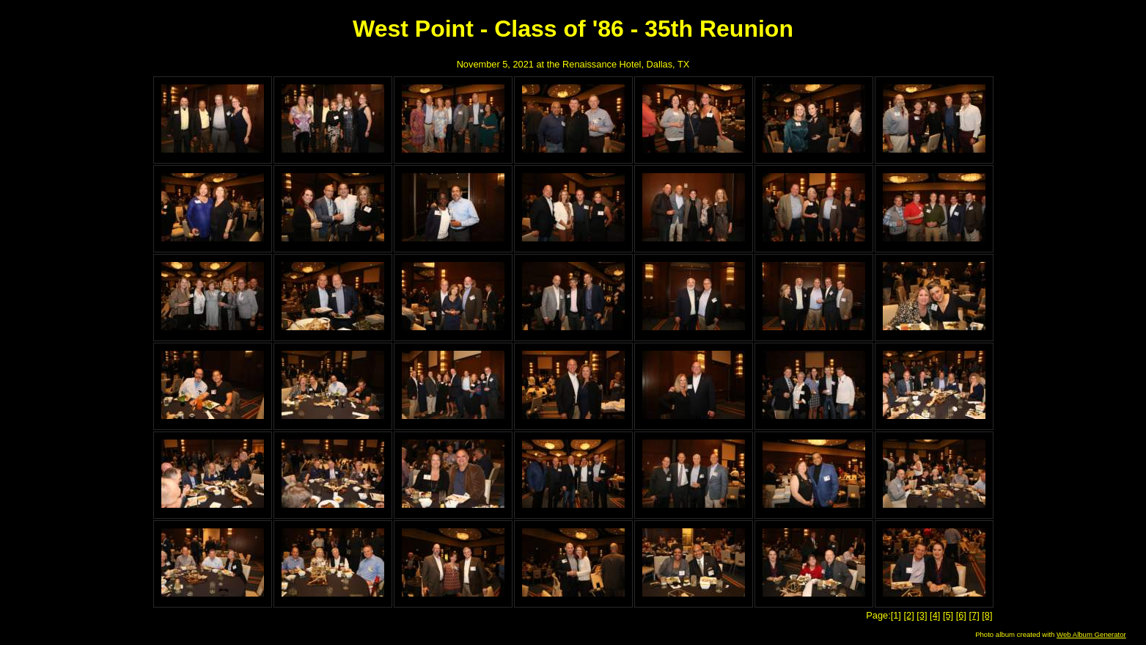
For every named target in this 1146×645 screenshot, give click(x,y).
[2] (908, 615)
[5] (948, 615)
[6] (961, 615)
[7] (974, 615)
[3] (922, 615)
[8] (987, 615)
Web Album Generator (1091, 634)
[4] (935, 615)
